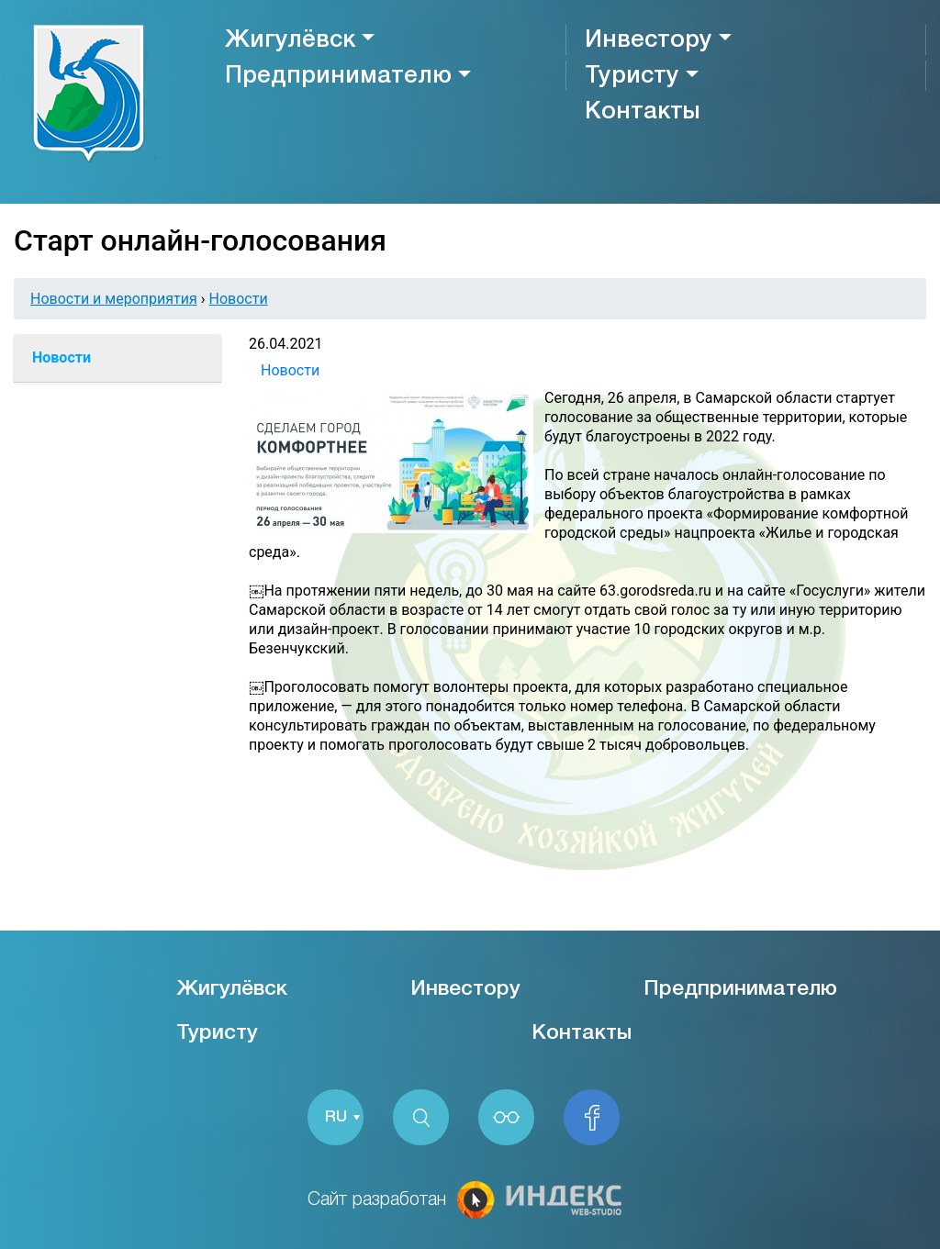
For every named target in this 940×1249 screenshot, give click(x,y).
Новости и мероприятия (113, 298)
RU (336, 1117)
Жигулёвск (290, 40)
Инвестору (648, 40)
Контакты (642, 112)
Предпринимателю (338, 76)
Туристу (632, 76)
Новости (238, 298)
